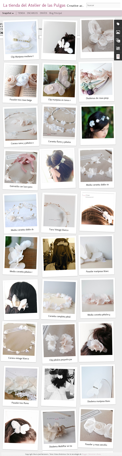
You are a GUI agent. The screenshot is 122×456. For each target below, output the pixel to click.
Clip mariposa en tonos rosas (61, 100)
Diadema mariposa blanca (100, 401)
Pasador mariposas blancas (98, 271)
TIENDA (21, 13)
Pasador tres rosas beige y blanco (25, 100)
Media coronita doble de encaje (25, 230)
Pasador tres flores (20, 403)
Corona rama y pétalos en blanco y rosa (29, 143)
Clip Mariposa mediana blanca (25, 56)
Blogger (85, 454)
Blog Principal (55, 13)
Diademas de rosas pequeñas (99, 98)
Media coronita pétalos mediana (24, 272)
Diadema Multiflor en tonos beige (64, 446)
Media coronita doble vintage (99, 184)
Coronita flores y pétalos (59, 142)
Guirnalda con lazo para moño (24, 187)
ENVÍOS (43, 13)
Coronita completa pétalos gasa (62, 316)
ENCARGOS (32, 13)
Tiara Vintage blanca (58, 230)
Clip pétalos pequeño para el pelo (64, 359)
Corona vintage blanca (18, 358)
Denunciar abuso (94, 454)
